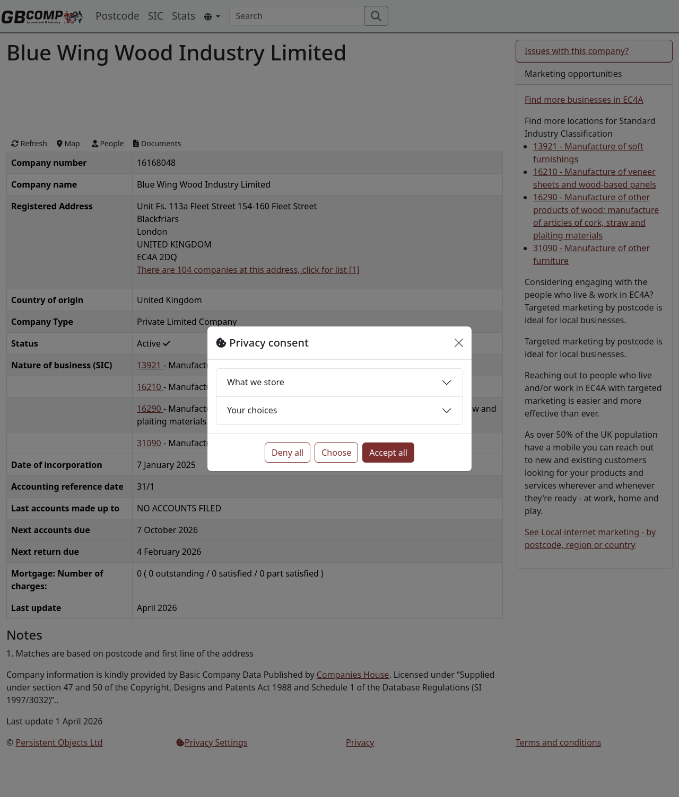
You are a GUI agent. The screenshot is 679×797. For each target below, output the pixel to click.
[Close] (458, 342)
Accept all (388, 452)
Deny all (287, 452)
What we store (255, 382)
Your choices (252, 410)
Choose (336, 452)
